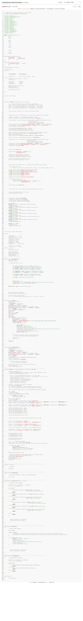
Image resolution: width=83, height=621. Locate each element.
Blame (33, 8)
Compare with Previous (40, 8)
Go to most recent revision (25, 8)
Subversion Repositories (12, 2)
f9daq (26, 2)
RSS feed (63, 8)
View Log (57, 8)
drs (6, 6)
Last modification (50, 8)
